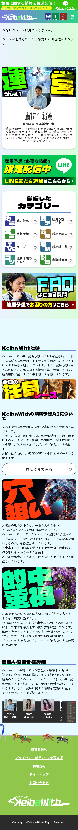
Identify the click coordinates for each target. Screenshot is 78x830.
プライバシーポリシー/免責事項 (39, 757)
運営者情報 (39, 749)
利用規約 (39, 765)
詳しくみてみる (39, 469)
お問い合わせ (39, 782)
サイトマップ (39, 774)
